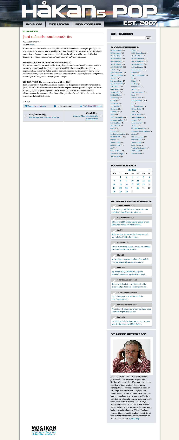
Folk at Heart (136, 98)
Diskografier (115, 92)
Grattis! (113, 100)
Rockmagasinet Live (117, 134)
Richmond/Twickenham (140, 131)
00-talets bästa (115, 50)
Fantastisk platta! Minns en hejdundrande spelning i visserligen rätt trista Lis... (130, 210)
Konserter (114, 109)
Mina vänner (115, 126)
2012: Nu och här (137, 53)
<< (114, 170)
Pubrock (113, 131)
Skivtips (113, 140)
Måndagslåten (115, 123)
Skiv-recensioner (137, 137)
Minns (133, 126)
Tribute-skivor (115, 151)
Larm (133, 112)
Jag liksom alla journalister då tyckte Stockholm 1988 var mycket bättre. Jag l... (129, 273)
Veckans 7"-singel (116, 154)
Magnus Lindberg (117, 120)
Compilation (136, 86)
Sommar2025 (115, 145)
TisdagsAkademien (138, 148)
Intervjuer (114, 103)
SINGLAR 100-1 (116, 137)
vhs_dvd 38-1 (115, 156)
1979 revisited (115, 53)
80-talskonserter (137, 61)
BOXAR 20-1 (114, 86)
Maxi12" (134, 120)
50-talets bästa (115, 56)
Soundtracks (136, 145)
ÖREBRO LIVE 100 (138, 128)
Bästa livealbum (116, 73)
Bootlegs (134, 84)
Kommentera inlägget (35, 106)
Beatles (134, 73)
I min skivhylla (137, 100)
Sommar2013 (115, 142)
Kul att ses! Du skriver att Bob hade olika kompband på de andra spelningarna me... (129, 285)
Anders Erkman (137, 67)
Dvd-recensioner (137, 92)
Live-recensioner (116, 117)
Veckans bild (136, 154)
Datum (133, 89)
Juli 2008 (132, 170)
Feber (133, 95)
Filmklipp (114, 98)
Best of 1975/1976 (137, 75)
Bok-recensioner (116, 84)
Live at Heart (136, 114)
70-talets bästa (115, 59)
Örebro (113, 128)
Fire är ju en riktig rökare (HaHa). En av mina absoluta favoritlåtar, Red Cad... (131, 248)
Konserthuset (136, 109)
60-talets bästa (136, 56)
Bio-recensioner (116, 81)
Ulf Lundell (135, 151)
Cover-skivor (115, 89)
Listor (112, 114)
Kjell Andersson (137, 106)
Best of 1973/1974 (116, 75)
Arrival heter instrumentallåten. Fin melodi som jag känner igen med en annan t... (130, 260)
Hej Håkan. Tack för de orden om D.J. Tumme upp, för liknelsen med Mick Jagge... (131, 322)
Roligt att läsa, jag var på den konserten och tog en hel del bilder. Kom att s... (130, 235)
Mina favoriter (136, 123)
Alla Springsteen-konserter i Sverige (44, 117)
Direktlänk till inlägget (91, 106)
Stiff (112, 148)
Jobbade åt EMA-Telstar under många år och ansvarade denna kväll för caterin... (130, 223)
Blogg (32, 44)
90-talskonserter (137, 64)
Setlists (134, 134)
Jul (132, 103)
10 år (133, 50)
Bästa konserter (137, 70)
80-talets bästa (115, 61)
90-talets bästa (115, 64)
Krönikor (113, 112)
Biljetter (113, 78)
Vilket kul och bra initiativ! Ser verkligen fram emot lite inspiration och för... (131, 310)
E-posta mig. (134, 418)
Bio (132, 78)
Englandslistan (116, 95)
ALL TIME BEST (116, 67)
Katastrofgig (115, 106)
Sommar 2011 (136, 140)
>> (149, 170)
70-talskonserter (137, 59)
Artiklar (113, 70)
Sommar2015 (136, 142)
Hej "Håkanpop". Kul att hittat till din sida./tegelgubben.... (127, 297)
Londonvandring (137, 117)
